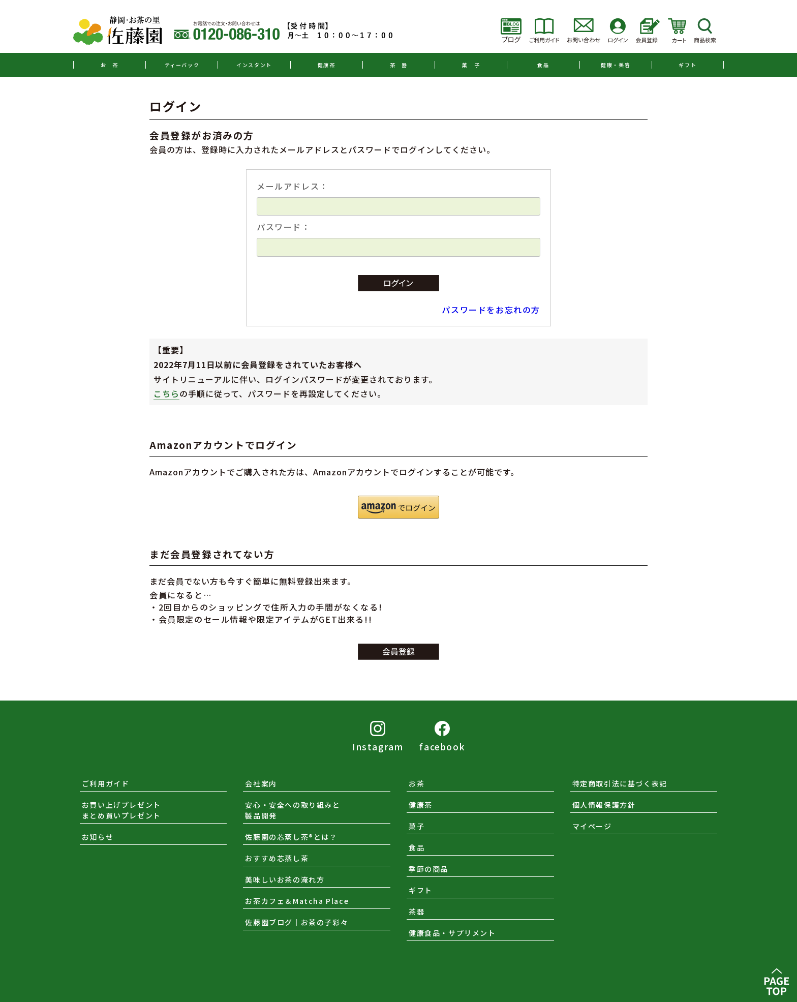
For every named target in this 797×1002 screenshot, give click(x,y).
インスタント (254, 65)
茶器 (416, 911)
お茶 (416, 783)
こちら (166, 393)
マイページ (592, 826)
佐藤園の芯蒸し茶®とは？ (291, 837)
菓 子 (471, 65)
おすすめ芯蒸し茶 (277, 858)
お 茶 (109, 65)
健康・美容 (615, 65)
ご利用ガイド (106, 783)
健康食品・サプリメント (452, 933)
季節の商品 (428, 869)
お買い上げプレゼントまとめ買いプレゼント (121, 810)
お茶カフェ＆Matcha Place (297, 901)
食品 (543, 65)
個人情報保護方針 (604, 805)
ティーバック (182, 65)
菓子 (416, 826)
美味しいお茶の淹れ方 (284, 879)
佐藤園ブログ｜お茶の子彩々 (296, 922)
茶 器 (399, 65)
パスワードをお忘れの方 (491, 309)
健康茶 (326, 65)
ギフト (687, 65)
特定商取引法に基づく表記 (619, 783)
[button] (398, 507)
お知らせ (97, 837)
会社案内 (261, 783)
